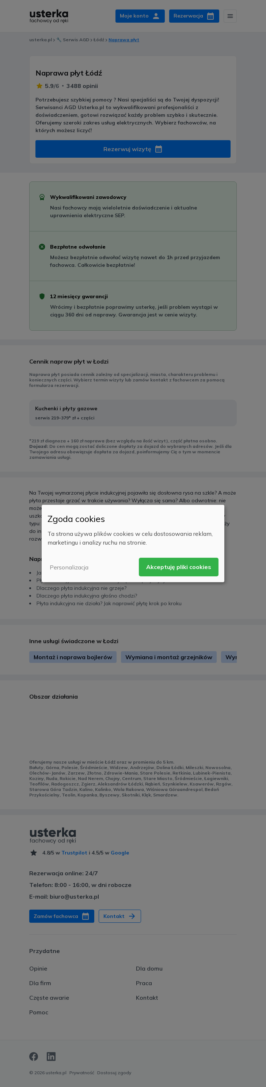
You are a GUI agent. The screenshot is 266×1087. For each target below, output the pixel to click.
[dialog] (133, 543)
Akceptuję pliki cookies (178, 567)
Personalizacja (69, 567)
